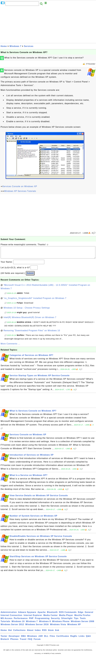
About (30, 633)
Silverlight (66, 621)
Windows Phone (60, 624)
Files (52, 639)
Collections (19, 633)
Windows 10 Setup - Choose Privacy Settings (27, 310)
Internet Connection (11, 618)
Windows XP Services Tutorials (20, 191)
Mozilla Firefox (82, 618)
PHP (31, 621)
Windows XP (74, 627)
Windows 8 (45, 624)
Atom (51, 633)
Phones (14, 642)
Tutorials (5, 624)
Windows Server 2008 (82, 624)
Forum (37, 642)
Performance (21, 621)
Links (82, 639)
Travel (23, 642)
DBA (23, 639)
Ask (57, 633)
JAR (40, 639)
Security (55, 621)
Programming (42, 621)
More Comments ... (10, 346)
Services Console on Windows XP (19, 186)
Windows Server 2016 (37, 627)
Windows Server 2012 (12, 627)
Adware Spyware (27, 615)
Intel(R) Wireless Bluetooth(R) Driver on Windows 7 (30, 320)
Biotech (5, 642)
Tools (83, 621)
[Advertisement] (48, 25)
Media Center (50, 618)
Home (4, 46)
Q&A (88, 639)
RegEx (73, 639)
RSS (44, 633)
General (89, 615)
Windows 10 (18, 624)
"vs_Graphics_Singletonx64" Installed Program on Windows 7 (35, 301)
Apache (42, 615)
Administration (9, 615)
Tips (76, 621)
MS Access (6, 621)
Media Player (66, 618)
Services (28, 46)
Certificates (62, 639)
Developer (14, 639)
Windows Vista (58, 627)
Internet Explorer (33, 618)
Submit (30, 276)
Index (38, 633)
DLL (46, 639)
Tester (4, 639)
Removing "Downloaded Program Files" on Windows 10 (32, 333)
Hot (10, 633)
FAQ (30, 642)
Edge (80, 615)
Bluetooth (52, 615)
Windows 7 (15, 46)
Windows (32, 639)
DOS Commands (68, 615)
